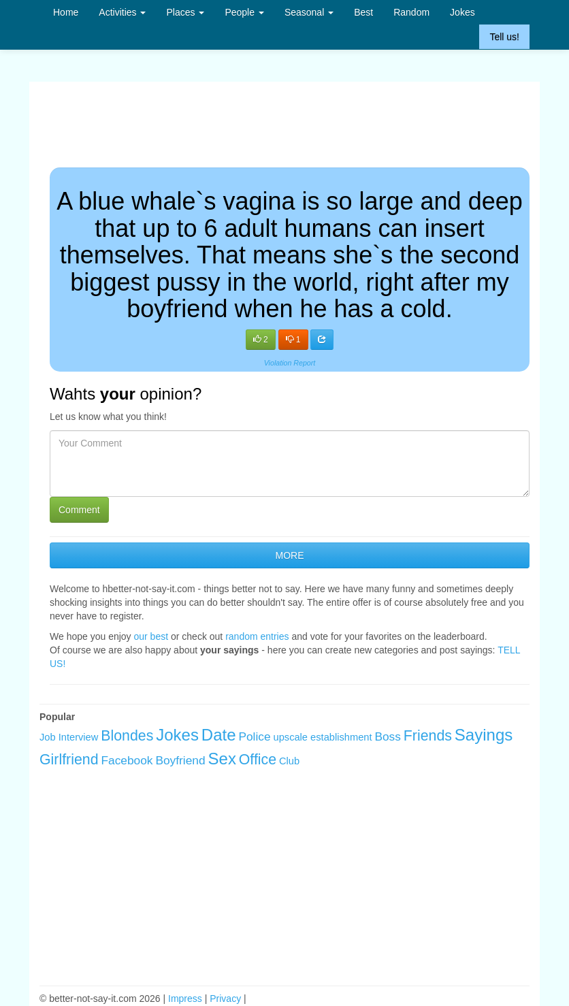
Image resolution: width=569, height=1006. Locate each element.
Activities (122, 12)
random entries (257, 636)
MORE (290, 555)
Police (254, 736)
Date (218, 735)
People (244, 12)
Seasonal (309, 12)
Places (185, 12)
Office (257, 759)
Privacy (225, 998)
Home (65, 12)
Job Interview (68, 737)
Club (289, 761)
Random (411, 12)
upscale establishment (323, 737)
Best (363, 12)
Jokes (462, 12)
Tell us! (504, 36)
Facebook (126, 760)
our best (151, 636)
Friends (428, 736)
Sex (222, 758)
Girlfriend (69, 759)
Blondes (127, 736)
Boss (387, 736)
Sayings (484, 735)
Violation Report (290, 363)
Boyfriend (180, 760)
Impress (185, 998)
